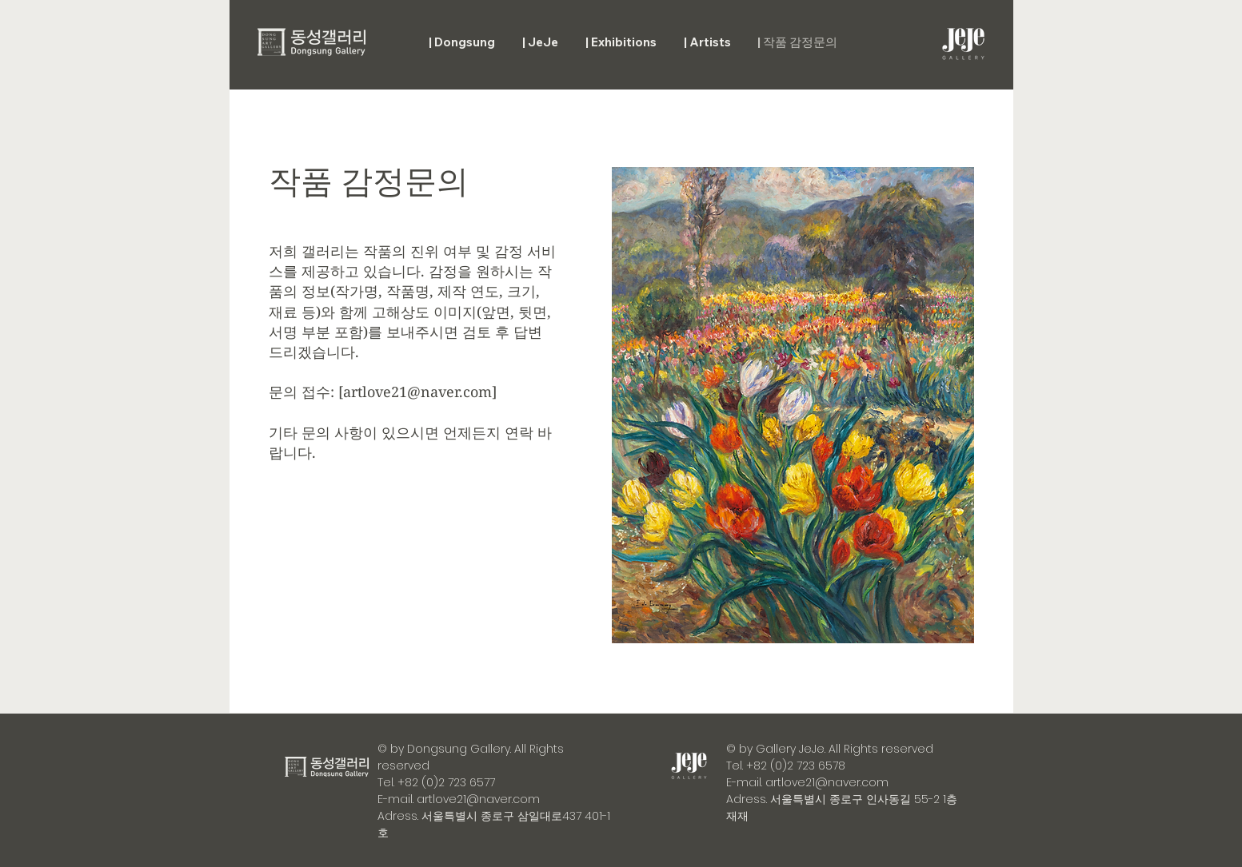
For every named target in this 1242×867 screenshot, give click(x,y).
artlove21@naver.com (417, 391)
